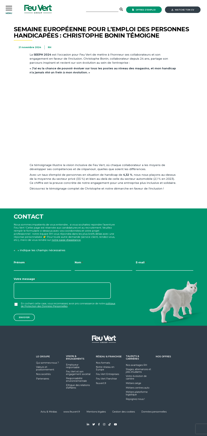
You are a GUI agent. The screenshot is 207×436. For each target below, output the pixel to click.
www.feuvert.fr (71, 411)
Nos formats (103, 362)
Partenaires (42, 378)
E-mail (141, 262)
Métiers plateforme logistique (137, 393)
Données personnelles (154, 411)
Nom (78, 262)
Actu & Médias (49, 411)
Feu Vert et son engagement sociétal (78, 372)
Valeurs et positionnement (45, 368)
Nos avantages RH (136, 365)
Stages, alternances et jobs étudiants (138, 370)
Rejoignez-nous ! (135, 399)
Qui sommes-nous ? (47, 362)
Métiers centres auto (137, 387)
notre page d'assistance (66, 239)
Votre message (25, 279)
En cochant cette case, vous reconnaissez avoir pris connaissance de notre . (68, 305)
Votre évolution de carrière (136, 377)
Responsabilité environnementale (76, 379)
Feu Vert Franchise (106, 378)
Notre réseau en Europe (105, 368)
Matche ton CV (182, 9)
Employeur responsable (73, 366)
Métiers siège (133, 383)
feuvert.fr (101, 383)
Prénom (20, 262)
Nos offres (163, 356)
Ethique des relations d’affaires (78, 386)
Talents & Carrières (132, 357)
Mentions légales (96, 411)
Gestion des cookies (123, 411)
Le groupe (43, 356)
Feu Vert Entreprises (107, 374)
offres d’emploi (144, 9)
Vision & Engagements (75, 357)
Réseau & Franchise (109, 356)
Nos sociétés (43, 374)
